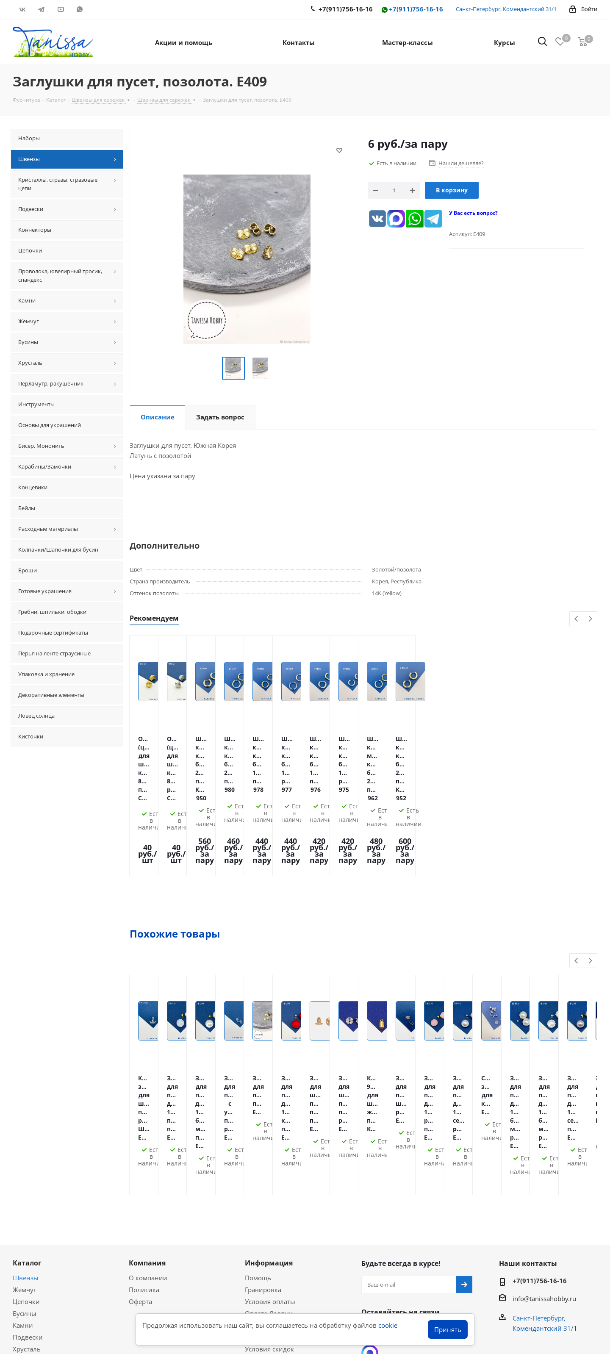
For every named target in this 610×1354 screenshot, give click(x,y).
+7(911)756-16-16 (411, 9)
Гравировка (263, 1150)
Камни (23, 1186)
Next (590, 619)
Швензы (26, 1138)
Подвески (28, 1197)
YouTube (60, 9)
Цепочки (26, 1162)
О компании (148, 1138)
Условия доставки (273, 1186)
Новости (258, 1221)
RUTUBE (98, 9)
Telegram (41, 9)
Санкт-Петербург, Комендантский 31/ (505, 9)
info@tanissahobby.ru (544, 1159)
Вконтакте (22, 9)
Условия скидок (269, 1209)
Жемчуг (24, 1150)
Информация (269, 1123)
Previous (577, 619)
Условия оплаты (270, 1162)
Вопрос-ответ (33, 1260)
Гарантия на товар (273, 1197)
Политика (144, 1150)
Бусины (24, 1174)
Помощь (258, 1138)
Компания (147, 1123)
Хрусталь (27, 1209)
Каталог (27, 1123)
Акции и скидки (42, 1233)
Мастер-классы (36, 1248)
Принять (447, 1329)
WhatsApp (79, 9)
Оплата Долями (269, 1174)
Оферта (140, 1162)
